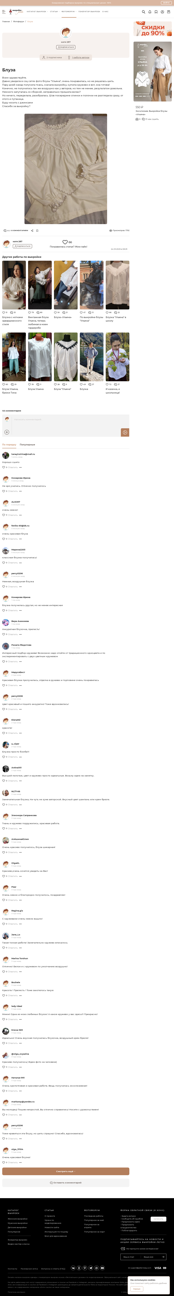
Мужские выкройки (18, 1223)
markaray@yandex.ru (22, 1101)
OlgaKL (15, 863)
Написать (158, 1219)
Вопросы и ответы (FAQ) (53, 1269)
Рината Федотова (21, 645)
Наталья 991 (18, 1077)
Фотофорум (18, 21)
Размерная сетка (29, 1269)
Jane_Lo (15, 934)
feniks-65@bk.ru (20, 525)
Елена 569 (17, 1030)
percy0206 (17, 573)
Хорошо (136, 1289)
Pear (13, 887)
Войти (166, 3)
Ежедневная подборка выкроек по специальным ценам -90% (81, 3)
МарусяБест (18, 672)
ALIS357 (15, 502)
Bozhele (15, 982)
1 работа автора (80, 57)
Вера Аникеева (20, 621)
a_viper (15, 743)
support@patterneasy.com (141, 1268)
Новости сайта (52, 1227)
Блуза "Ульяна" (62, 389)
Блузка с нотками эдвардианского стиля (12, 321)
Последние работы (93, 1216)
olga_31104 (17, 1149)
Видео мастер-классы (19, 1244)
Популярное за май (94, 1220)
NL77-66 (15, 791)
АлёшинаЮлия (20, 839)
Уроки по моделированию (53, 1221)
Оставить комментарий (66, 1182)
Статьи (49, 1210)
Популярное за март (94, 1232)
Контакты (12, 1269)
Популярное (14, 1232)
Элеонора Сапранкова (24, 815)
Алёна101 (16, 767)
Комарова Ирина (20, 478)
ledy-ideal (16, 1006)
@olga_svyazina (20, 1054)
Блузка (84, 389)
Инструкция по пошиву (56, 1232)
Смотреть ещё (65, 1171)
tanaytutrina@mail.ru (23, 454)
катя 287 (17, 241)
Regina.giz (17, 910)
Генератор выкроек (17, 1240)
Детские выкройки (17, 1227)
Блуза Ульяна (36, 389)
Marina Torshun (19, 958)
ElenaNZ (15, 719)
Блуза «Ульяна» (63, 317)
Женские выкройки (18, 1219)
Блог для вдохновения (56, 1236)
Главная (6, 21)
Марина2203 (18, 549)
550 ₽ (139, 107)
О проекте (50, 1216)
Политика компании (16, 1292)
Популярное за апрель (91, 1225)
